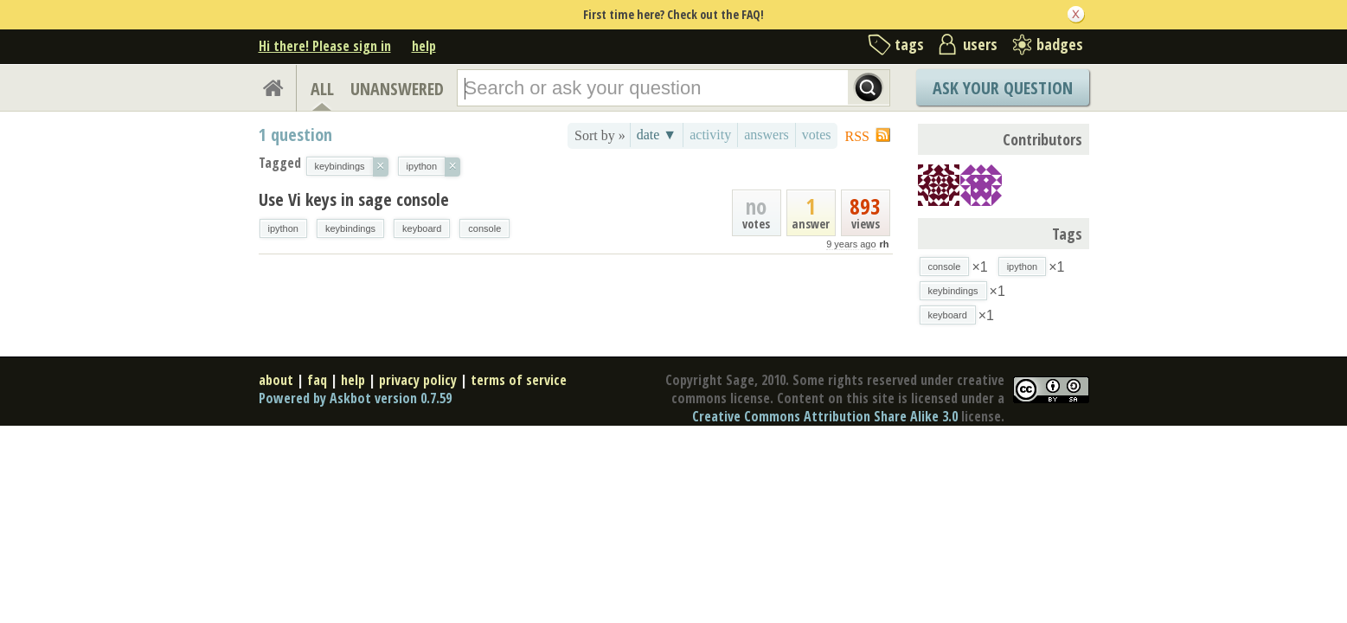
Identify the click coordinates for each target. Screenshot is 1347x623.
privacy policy (418, 379)
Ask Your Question (1003, 88)
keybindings (350, 228)
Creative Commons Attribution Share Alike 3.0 (825, 416)
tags (909, 44)
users (980, 44)
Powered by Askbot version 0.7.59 (355, 398)
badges (1059, 44)
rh (884, 244)
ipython (283, 228)
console (484, 228)
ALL (322, 88)
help (424, 45)
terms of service (519, 379)
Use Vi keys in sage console (354, 199)
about (276, 379)
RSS (857, 136)
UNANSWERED (397, 88)
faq (317, 379)
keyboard (421, 228)
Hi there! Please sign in (325, 45)
